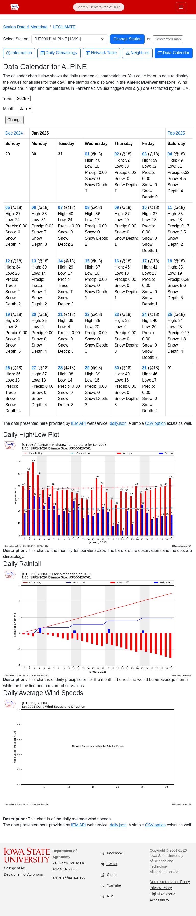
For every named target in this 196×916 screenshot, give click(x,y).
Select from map (168, 39)
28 (60, 368)
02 (116, 154)
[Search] (98, 7)
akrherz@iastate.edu (69, 877)
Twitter (109, 864)
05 (7, 207)
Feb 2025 (176, 133)
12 (7, 261)
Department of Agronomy (24, 874)
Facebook (112, 853)
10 (144, 207)
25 (170, 314)
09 (116, 207)
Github (109, 875)
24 (144, 314)
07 (60, 207)
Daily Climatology (59, 53)
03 (144, 154)
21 (60, 314)
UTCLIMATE (64, 27)
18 (170, 261)
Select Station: (16, 39)
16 (116, 261)
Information (19, 53)
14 (60, 261)
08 (87, 207)
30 (116, 368)
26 (7, 368)
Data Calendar (173, 53)
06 (34, 207)
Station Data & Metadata (25, 27)
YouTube (111, 885)
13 (34, 261)
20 (34, 314)
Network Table (101, 53)
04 (170, 154)
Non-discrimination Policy (170, 882)
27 (34, 368)
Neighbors (137, 53)
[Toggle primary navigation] (181, 7)
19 (7, 314)
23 (116, 314)
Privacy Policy (161, 888)
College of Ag (14, 868)
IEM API (78, 423)
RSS (107, 896)
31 (144, 368)
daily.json (118, 423)
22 (87, 314)
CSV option (155, 423)
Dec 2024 (14, 133)
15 (87, 261)
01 (87, 154)
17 (144, 261)
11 (170, 207)
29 (87, 368)
